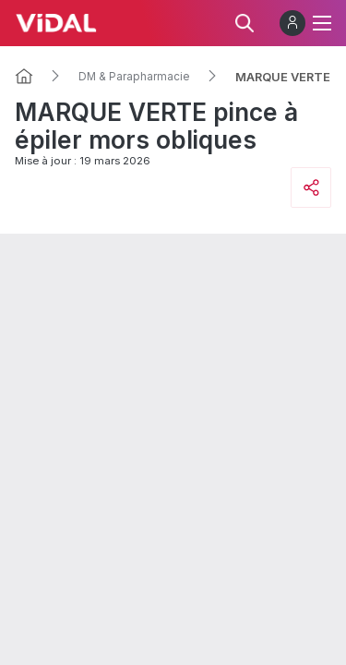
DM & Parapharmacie (134, 76)
